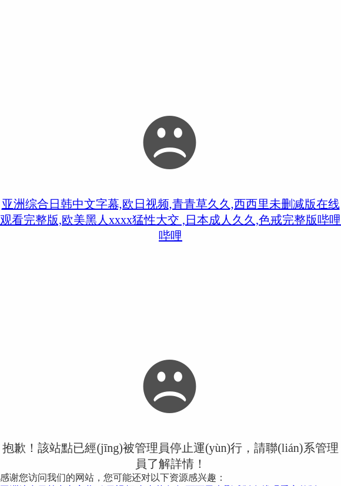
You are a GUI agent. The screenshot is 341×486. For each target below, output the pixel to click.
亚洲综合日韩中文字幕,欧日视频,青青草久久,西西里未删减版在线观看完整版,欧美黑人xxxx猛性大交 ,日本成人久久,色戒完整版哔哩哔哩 (170, 219)
